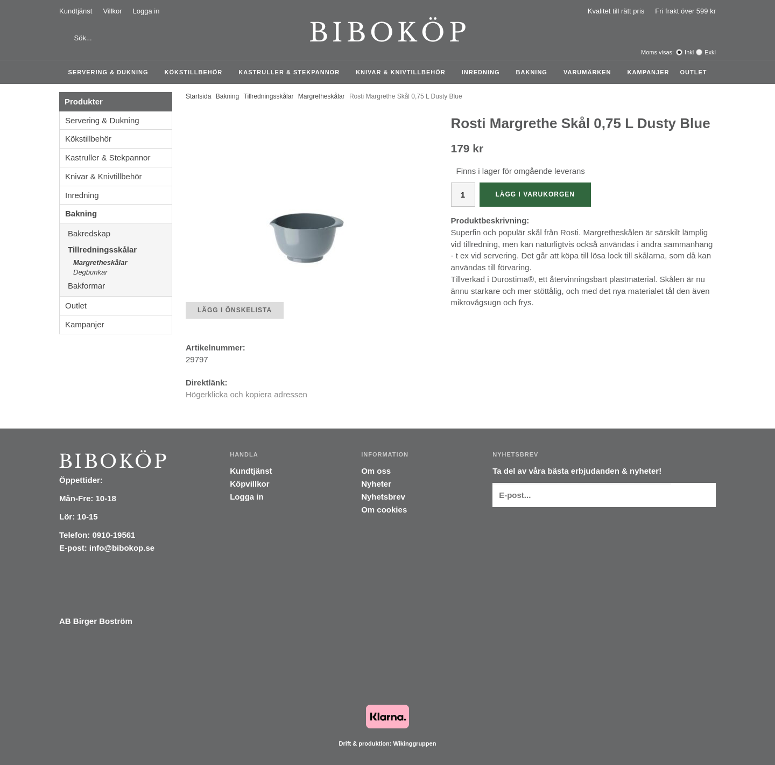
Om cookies (384, 509)
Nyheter (376, 483)
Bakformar (120, 285)
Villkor (112, 11)
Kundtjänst (75, 11)
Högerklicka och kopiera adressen (246, 394)
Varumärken (590, 72)
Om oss (376, 470)
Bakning (534, 72)
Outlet (693, 72)
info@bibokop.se (121, 547)
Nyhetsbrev (383, 496)
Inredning (483, 72)
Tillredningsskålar (120, 249)
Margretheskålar (100, 262)
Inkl (689, 52)
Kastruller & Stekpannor (291, 72)
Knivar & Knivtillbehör (403, 72)
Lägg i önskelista (235, 310)
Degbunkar (90, 272)
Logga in (146, 11)
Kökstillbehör (196, 72)
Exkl (710, 52)
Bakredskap (120, 233)
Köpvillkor (249, 483)
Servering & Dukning (111, 72)
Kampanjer (649, 72)
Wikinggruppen (414, 743)
